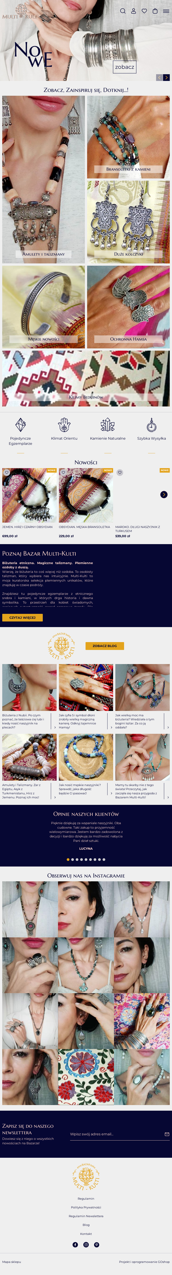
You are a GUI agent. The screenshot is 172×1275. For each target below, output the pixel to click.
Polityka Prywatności (86, 1207)
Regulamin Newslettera (86, 1216)
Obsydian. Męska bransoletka (84, 527)
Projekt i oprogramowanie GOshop (144, 1262)
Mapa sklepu (11, 1262)
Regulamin (86, 1198)
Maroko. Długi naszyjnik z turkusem (137, 529)
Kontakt (86, 1234)
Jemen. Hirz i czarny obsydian (27, 527)
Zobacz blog (105, 646)
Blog (86, 1225)
